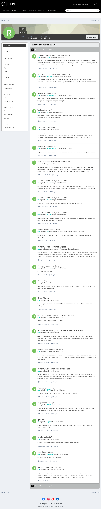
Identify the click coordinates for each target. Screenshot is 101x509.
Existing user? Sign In (81, 4)
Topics (6, 68)
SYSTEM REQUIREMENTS (36, 10)
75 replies (53, 87)
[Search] (74, 10)
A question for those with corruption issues (53, 74)
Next (39, 49)
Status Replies (8, 58)
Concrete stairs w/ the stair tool (49, 266)
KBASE (24, 10)
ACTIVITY (15, 10)
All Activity (7, 45)
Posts (5, 71)
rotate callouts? (44, 437)
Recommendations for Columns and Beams (53, 55)
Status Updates (8, 55)
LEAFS (49, 390)
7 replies (52, 292)
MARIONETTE (52, 10)
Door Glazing (42, 281)
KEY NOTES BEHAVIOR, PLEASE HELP (52, 181)
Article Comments (9, 101)
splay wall (41, 420)
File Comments (8, 114)
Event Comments (9, 84)
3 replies (54, 446)
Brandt (49, 57)
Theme (52, 503)
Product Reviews (9, 127)
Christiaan (50, 76)
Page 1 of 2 (51, 49)
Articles (6, 97)
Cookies (59, 503)
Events (6, 81)
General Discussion (66, 76)
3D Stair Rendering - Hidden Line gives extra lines (55, 315)
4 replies (52, 121)
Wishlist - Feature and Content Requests (71, 231)
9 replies (53, 68)
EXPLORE (6, 10)
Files (5, 111)
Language (43, 503)
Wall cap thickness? (44, 110)
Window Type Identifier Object (48, 230)
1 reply (55, 175)
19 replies (53, 192)
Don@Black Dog (52, 95)
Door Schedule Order (45, 452)
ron (38, 57)
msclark (49, 183)
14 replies (55, 430)
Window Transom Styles (46, 93)
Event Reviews (8, 88)
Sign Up (95, 4)
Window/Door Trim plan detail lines (50, 349)
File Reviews (7, 118)
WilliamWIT (50, 454)
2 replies (52, 275)
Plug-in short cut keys (45, 388)
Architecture (61, 57)
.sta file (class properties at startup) (54, 161)
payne (49, 422)
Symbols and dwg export (49, 467)
